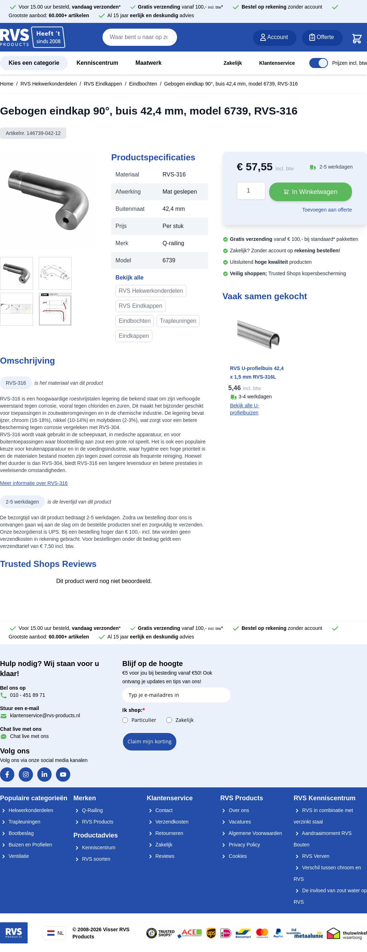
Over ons (234, 810)
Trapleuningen (178, 321)
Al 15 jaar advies (151, 15)
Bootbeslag (17, 833)
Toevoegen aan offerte (327, 210)
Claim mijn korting (150, 741)
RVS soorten (91, 859)
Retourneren (165, 833)
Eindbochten (143, 84)
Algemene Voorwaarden (251, 833)
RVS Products (93, 822)
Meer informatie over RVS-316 (34, 483)
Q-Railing (88, 810)
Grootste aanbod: (49, 15)
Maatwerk (148, 63)
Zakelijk (233, 63)
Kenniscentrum (97, 63)
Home (6, 84)
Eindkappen (134, 336)
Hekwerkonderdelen (26, 810)
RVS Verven (311, 856)
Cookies (233, 856)
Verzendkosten (168, 822)
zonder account (282, 7)
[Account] (275, 38)
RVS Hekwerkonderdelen (48, 84)
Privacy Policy (240, 844)
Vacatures (235, 822)
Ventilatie (14, 856)
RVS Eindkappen (103, 84)
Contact (160, 810)
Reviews (161, 856)
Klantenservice (277, 63)
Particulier (144, 720)
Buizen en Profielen (26, 844)
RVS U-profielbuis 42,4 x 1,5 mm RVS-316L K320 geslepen (257, 376)
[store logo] (32, 37)
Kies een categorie (34, 63)
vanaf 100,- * (180, 7)
